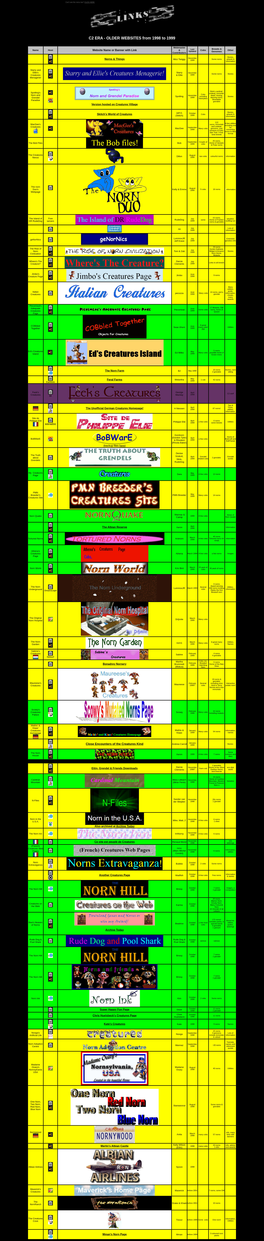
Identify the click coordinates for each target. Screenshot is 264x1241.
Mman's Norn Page (114, 1234)
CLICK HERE (89, 2)
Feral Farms (114, 379)
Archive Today (125, 826)
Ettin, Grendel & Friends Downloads (114, 768)
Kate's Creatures (114, 1024)
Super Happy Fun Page (114, 1009)
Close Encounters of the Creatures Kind (114, 744)
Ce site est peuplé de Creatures (115, 841)
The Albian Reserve (114, 527)
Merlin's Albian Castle (114, 1146)
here (122, 445)
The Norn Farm (114, 370)
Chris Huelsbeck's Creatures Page (115, 1015)
